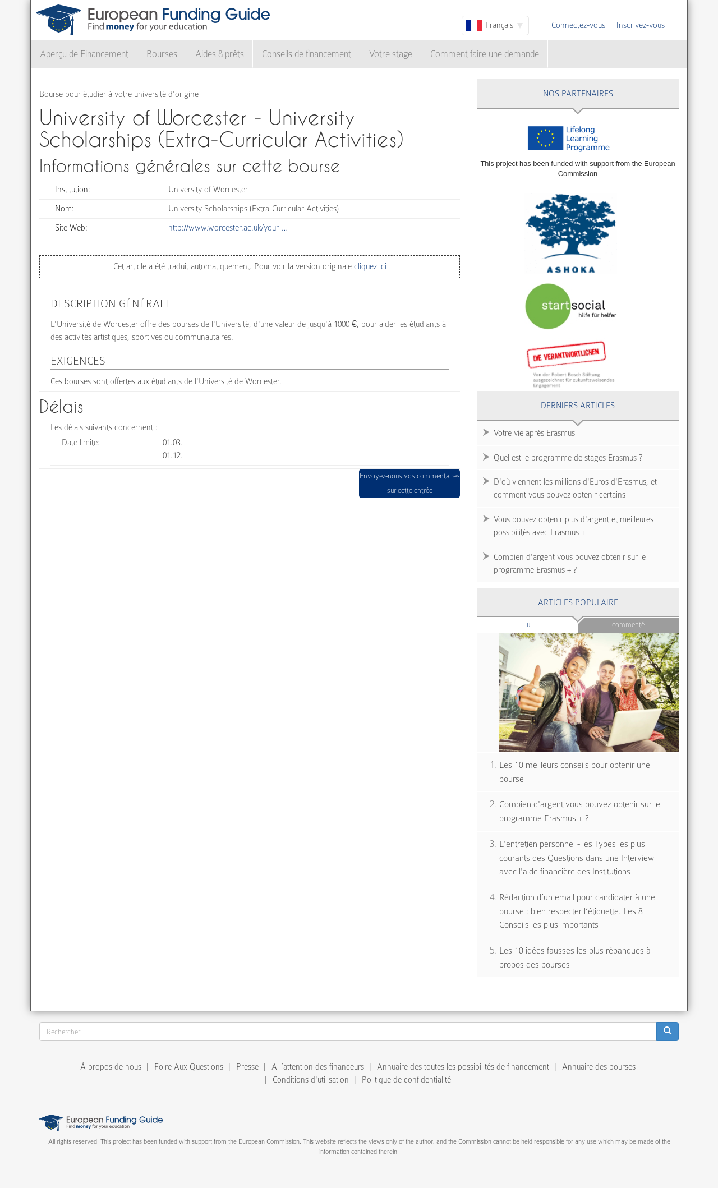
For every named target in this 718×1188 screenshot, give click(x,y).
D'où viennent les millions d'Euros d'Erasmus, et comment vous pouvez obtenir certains (575, 488)
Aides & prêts (219, 54)
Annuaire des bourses (599, 1066)
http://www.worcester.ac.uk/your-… (228, 227)
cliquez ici (369, 266)
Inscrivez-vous (640, 25)
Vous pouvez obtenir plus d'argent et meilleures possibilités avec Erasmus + (573, 526)
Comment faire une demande (484, 54)
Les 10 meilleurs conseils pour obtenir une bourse (574, 772)
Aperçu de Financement (84, 54)
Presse (247, 1066)
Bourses (161, 54)
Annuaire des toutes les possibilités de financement (463, 1066)
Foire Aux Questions (188, 1066)
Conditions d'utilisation (311, 1079)
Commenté (628, 624)
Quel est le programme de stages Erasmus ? (568, 457)
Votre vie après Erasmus (534, 433)
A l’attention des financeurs (317, 1066)
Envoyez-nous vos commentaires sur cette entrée (410, 483)
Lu (546, 624)
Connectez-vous (578, 25)
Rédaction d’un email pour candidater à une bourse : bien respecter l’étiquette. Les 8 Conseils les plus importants (577, 911)
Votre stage (390, 54)
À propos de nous (110, 1066)
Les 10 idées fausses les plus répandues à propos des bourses (575, 958)
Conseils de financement (306, 54)
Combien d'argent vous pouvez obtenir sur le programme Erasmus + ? (570, 563)
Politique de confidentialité (406, 1079)
